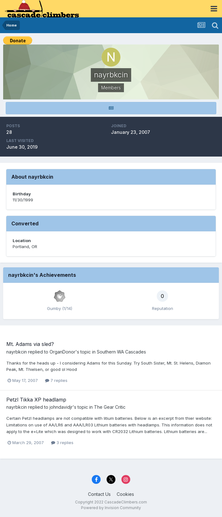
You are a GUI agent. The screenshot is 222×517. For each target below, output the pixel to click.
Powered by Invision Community (111, 507)
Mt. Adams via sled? (30, 344)
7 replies (56, 380)
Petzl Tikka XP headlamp (36, 399)
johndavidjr (61, 407)
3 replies (62, 442)
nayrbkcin (16, 351)
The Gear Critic (110, 407)
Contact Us (99, 494)
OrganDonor (62, 351)
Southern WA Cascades (121, 351)
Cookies (125, 494)
